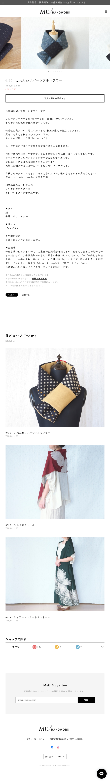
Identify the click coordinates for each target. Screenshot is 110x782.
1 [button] (48, 71)
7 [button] (61, 71)
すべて (15, 647)
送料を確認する (39, 279)
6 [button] (59, 71)
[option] (55, 42)
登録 (86, 700)
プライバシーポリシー (37, 739)
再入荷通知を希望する (55, 98)
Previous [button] (5, 42)
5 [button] (57, 71)
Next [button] (105, 42)
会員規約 (79, 739)
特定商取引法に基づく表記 (62, 739)
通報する (26, 295)
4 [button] (55, 71)
